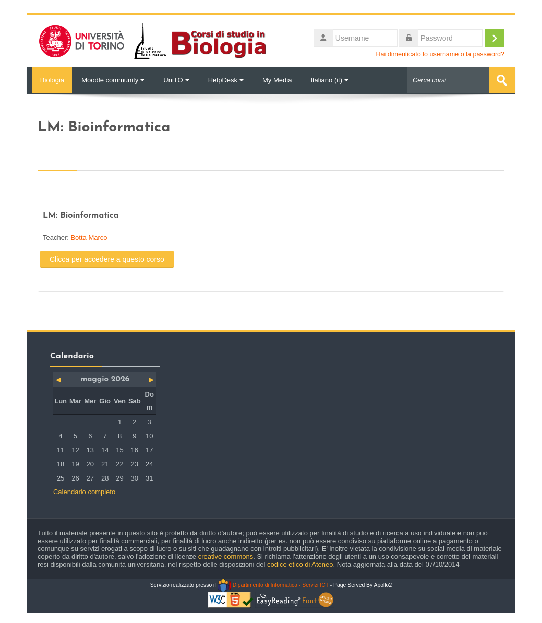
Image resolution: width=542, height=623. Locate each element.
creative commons (225, 556)
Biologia (50, 80)
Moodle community (112, 80)
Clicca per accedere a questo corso (107, 259)
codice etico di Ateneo (300, 564)
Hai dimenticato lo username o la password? (440, 54)
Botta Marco (88, 237)
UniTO (176, 80)
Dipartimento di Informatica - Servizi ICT (273, 585)
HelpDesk (226, 80)
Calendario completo (84, 491)
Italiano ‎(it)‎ (329, 80)
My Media (277, 80)
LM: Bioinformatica (81, 215)
